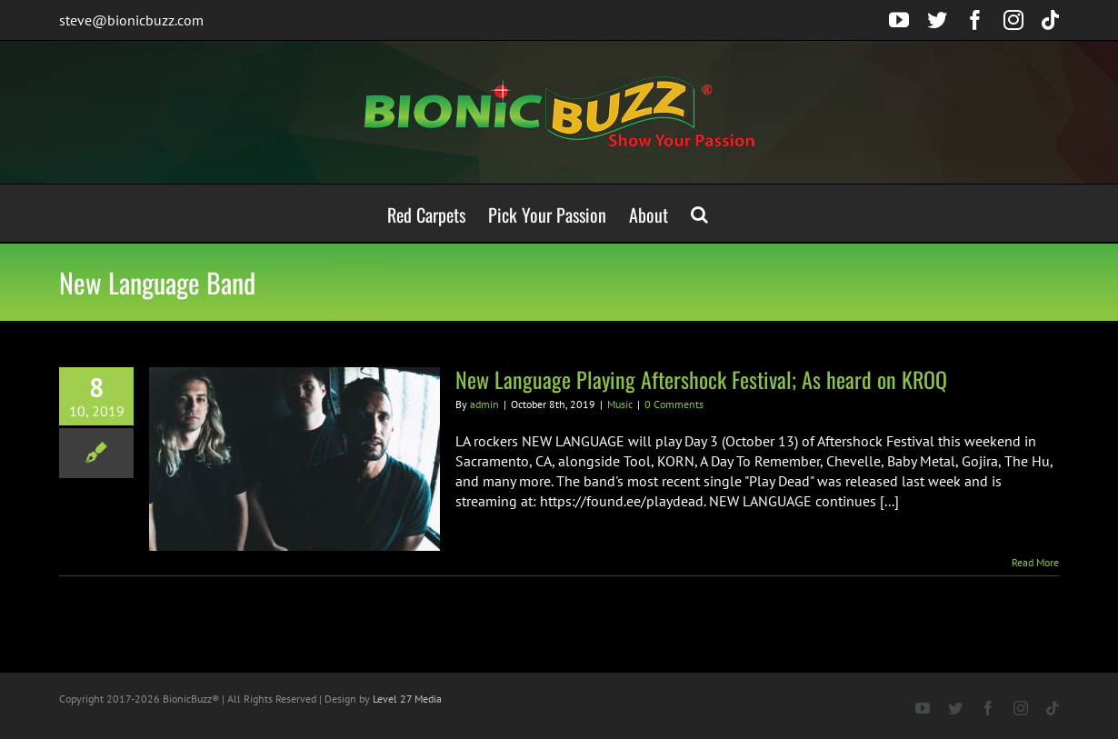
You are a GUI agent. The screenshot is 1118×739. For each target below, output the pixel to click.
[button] (699, 213)
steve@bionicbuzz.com (131, 20)
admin (484, 404)
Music (620, 404)
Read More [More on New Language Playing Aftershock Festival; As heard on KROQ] (1035, 562)
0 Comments (674, 404)
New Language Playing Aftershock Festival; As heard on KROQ (701, 379)
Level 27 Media (407, 698)
